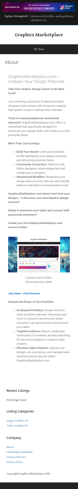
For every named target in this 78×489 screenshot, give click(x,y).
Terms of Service (16, 457)
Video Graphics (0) (17, 425)
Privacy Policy (15, 462)
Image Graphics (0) (17, 420)
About (10, 447)
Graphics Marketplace (39, 35)
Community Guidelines (20, 452)
